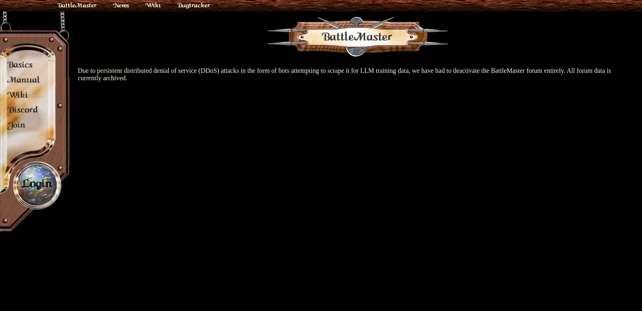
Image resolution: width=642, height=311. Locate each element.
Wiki (153, 5)
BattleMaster (77, 5)
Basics (20, 65)
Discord (22, 110)
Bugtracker (193, 5)
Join (16, 125)
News (121, 5)
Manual (23, 80)
